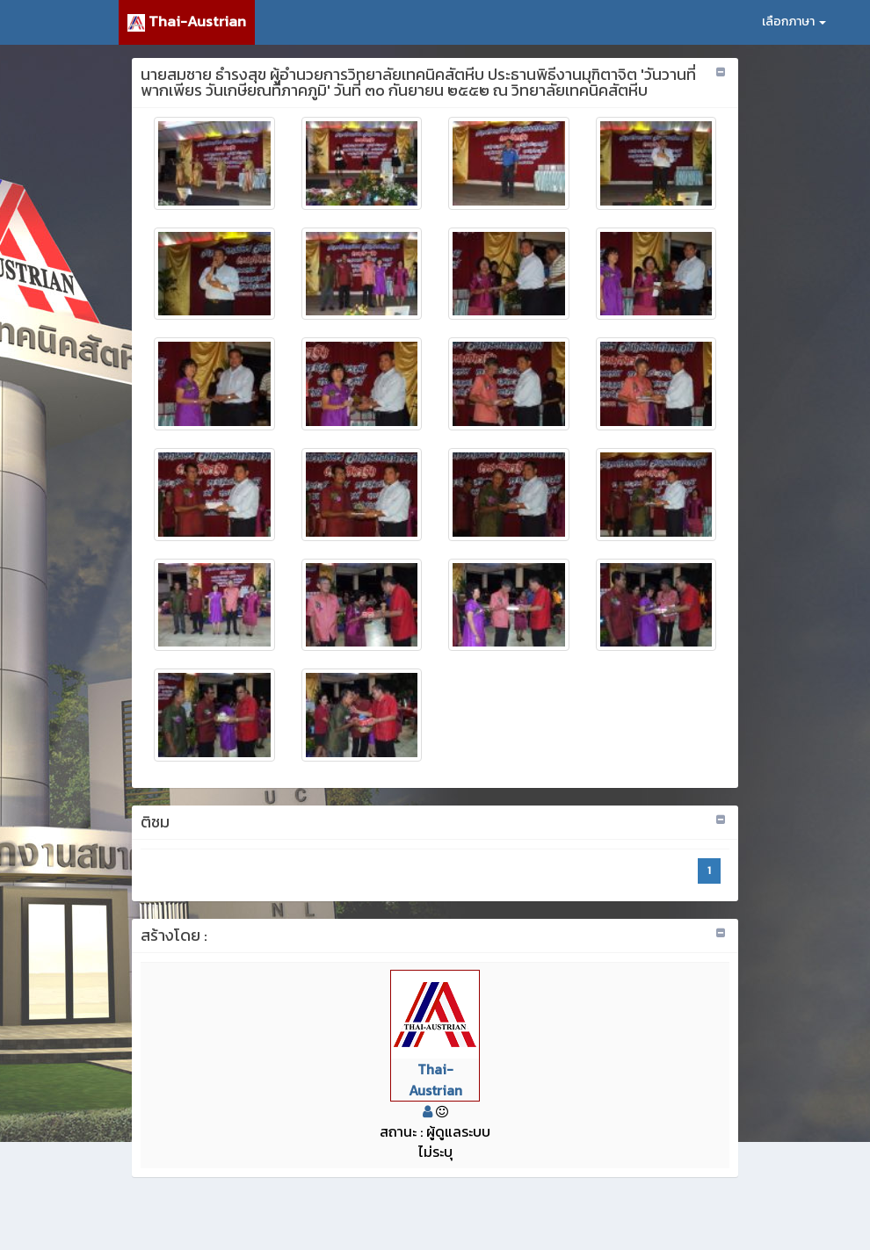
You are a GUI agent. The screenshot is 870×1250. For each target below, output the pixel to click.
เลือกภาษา (794, 21)
